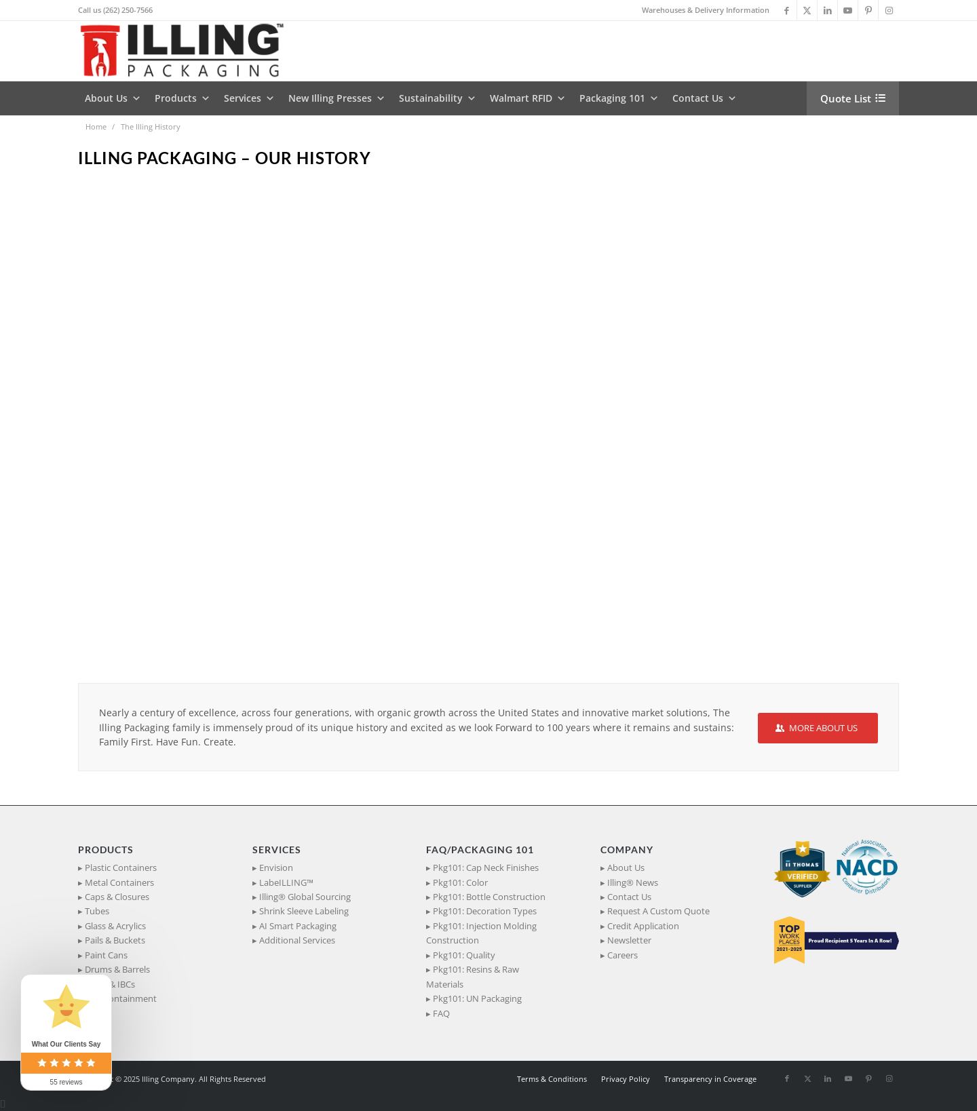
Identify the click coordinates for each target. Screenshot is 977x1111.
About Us (113, 98)
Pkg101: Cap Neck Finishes (486, 867)
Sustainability (437, 98)
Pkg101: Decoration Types (485, 911)
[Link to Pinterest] (868, 10)
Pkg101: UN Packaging (477, 998)
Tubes (97, 911)
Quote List (845, 98)
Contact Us (704, 98)
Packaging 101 (619, 98)
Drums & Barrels (117, 969)
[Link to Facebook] (787, 10)
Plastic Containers (121, 867)
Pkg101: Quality (464, 955)
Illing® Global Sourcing (305, 897)
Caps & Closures (117, 897)
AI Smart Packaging (298, 926)
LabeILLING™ (286, 882)
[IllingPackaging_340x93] (187, 51)
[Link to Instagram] (889, 10)
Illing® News (632, 882)
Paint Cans (106, 955)
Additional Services (297, 940)
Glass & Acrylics (115, 926)
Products (182, 98)
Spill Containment (121, 998)
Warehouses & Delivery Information (705, 10)
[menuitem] (702, 10)
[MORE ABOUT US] (818, 728)
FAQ (441, 1013)
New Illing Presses (336, 98)
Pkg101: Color (460, 882)
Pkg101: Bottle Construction (489, 897)
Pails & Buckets (115, 940)
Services (249, 98)
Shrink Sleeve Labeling (304, 911)
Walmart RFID (528, 98)
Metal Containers (119, 882)
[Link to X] (807, 10)
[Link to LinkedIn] (827, 10)
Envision (276, 867)
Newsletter (629, 940)
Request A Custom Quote (658, 911)
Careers (622, 955)
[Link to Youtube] (848, 10)
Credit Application (643, 926)
